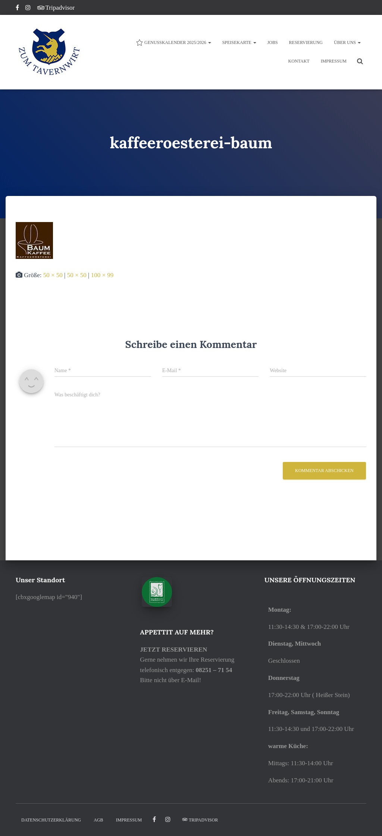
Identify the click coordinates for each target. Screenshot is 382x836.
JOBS (272, 42)
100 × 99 (102, 275)
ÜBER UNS (347, 42)
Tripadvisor (56, 7)
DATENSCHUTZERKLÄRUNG (51, 820)
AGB (98, 820)
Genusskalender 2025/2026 (173, 42)
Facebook (18, 8)
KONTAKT (299, 61)
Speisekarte (239, 42)
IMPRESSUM (334, 61)
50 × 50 (53, 275)
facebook (154, 819)
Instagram (28, 8)
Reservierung (306, 42)
